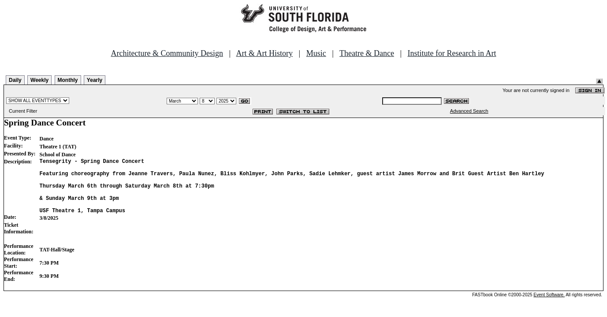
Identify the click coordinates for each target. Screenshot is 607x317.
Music (316, 53)
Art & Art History (264, 53)
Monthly (68, 80)
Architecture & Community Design (167, 53)
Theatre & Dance (366, 53)
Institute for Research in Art (452, 53)
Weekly (39, 80)
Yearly (94, 80)
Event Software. (549, 306)
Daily (15, 80)
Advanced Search (469, 111)
